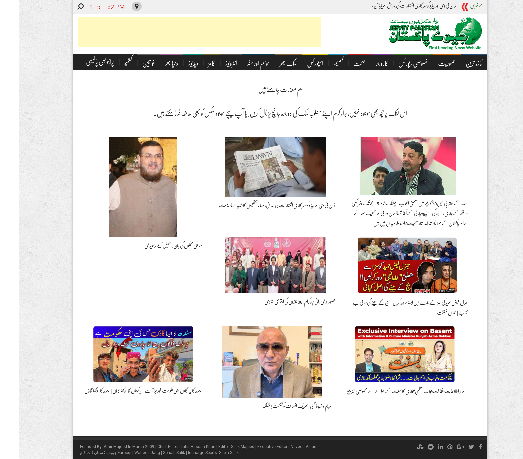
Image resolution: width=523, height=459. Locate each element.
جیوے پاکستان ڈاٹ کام (79, 452)
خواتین (130, 63)
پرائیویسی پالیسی (81, 62)
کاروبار (363, 63)
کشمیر (110, 62)
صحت (341, 63)
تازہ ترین (455, 63)
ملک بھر (269, 63)
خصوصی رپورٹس (394, 63)
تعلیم (320, 63)
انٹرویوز (212, 63)
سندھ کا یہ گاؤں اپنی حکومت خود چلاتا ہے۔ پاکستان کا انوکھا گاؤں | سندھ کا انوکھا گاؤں (125, 391)
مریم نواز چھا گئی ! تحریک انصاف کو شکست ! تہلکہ (278, 406)
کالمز (193, 63)
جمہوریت (428, 63)
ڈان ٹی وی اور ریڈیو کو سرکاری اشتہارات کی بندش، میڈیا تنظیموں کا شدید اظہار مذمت (258, 205)
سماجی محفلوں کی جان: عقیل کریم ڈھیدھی (155, 246)
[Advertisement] (181, 32)
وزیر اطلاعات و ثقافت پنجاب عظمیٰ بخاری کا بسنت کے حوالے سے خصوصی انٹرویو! (387, 391)
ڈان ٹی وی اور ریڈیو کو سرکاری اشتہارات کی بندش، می (399, 6)
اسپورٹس (296, 63)
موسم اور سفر (239, 63)
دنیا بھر (153, 63)
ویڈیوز (175, 63)
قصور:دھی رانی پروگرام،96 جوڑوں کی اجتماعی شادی (281, 302)
